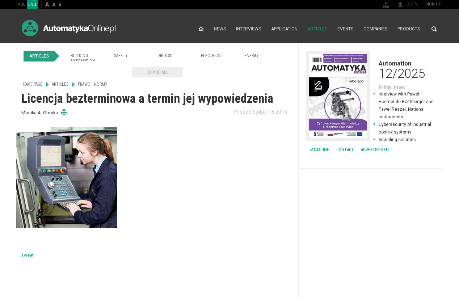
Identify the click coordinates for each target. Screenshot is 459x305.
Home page (201, 29)
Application (284, 28)
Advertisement (376, 149)
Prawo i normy (93, 84)
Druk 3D (165, 55)
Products (408, 28)
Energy (251, 55)
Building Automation (83, 58)
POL (21, 4)
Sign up (433, 4)
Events (345, 28)
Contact (345, 149)
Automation (370, 69)
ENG (32, 4)
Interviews (248, 28)
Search (434, 29)
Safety (121, 55)
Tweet (27, 255)
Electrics (210, 55)
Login (411, 4)
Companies (375, 28)
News (220, 28)
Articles (317, 28)
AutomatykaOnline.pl (68, 28)
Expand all (157, 72)
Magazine (319, 149)
